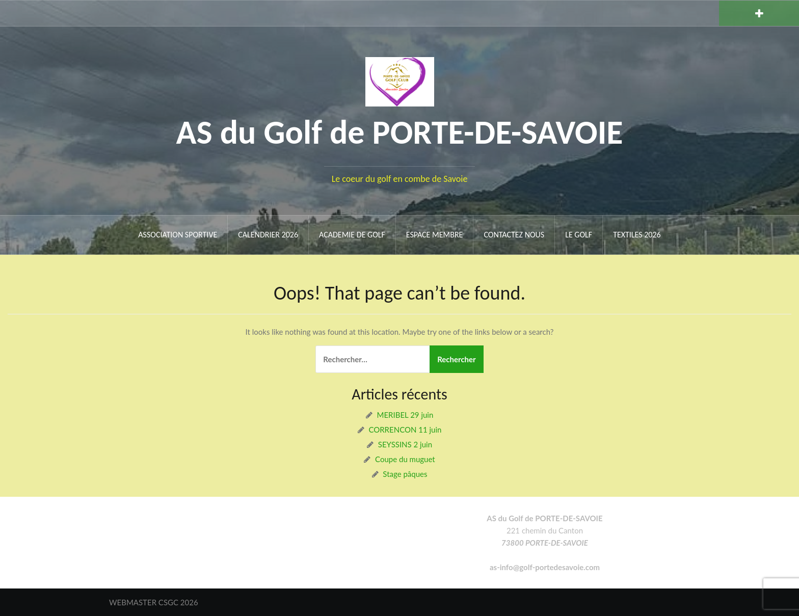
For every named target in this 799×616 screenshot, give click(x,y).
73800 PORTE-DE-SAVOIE (544, 542)
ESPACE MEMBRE (434, 234)
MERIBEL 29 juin (405, 414)
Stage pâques (405, 473)
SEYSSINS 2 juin (405, 444)
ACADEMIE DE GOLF (352, 234)
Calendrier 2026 (268, 234)
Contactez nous (514, 234)
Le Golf (578, 234)
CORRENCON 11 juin (404, 429)
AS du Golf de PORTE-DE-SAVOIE (399, 132)
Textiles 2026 (637, 234)
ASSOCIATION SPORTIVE (177, 234)
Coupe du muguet (405, 459)
